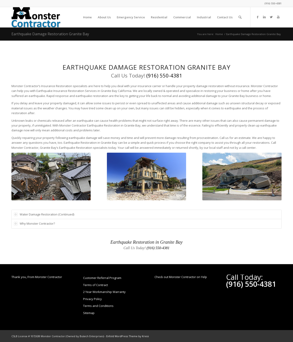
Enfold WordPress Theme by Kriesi (127, 336)
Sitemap (89, 313)
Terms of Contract (95, 285)
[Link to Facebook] (257, 17)
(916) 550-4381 (273, 3)
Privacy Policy (92, 299)
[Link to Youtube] (278, 17)
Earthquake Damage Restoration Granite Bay (50, 33)
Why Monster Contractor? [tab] (34, 223)
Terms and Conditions (98, 306)
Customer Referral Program (102, 278)
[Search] (240, 17)
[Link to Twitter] (271, 17)
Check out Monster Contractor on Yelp (181, 277)
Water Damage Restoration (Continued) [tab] (44, 214)
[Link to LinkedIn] (264, 17)
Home (219, 34)
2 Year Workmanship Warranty (104, 292)
